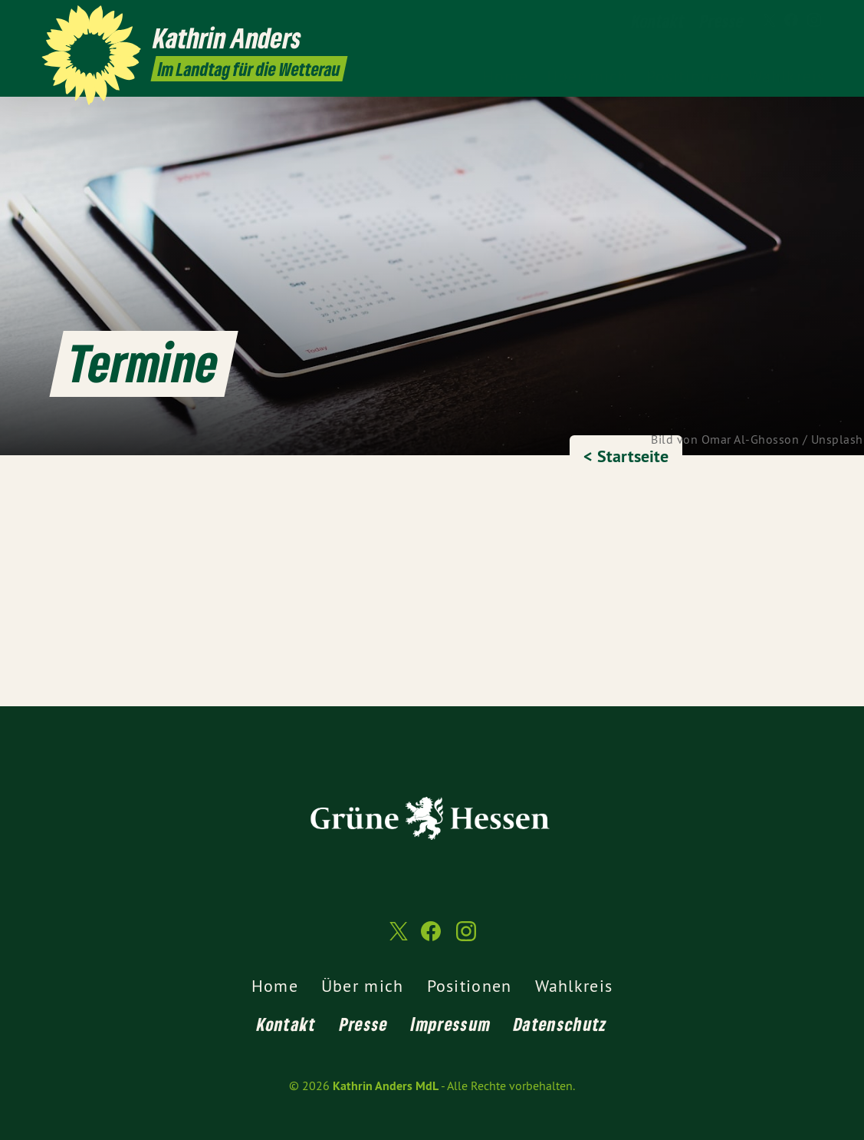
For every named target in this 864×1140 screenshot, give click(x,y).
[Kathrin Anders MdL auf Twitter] (768, 20)
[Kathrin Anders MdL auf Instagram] (814, 20)
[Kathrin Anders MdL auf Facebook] (791, 20)
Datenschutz (560, 1024)
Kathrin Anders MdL (386, 1086)
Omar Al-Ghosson (750, 439)
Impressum (451, 1024)
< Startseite (626, 456)
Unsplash (837, 439)
